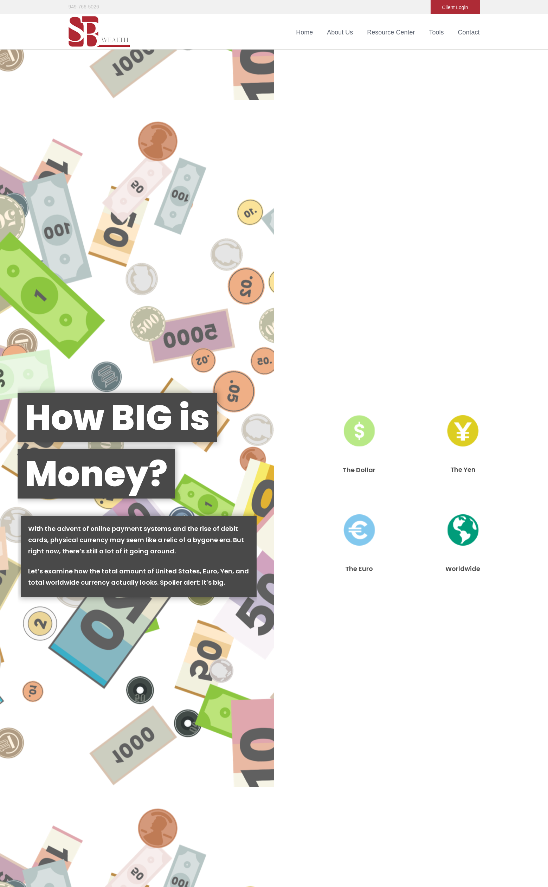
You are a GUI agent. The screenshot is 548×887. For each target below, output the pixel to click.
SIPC (387, 804)
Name (14, 326)
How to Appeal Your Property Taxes (81, 654)
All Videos (79, 757)
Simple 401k (403, 654)
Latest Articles (84, 748)
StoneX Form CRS (249, 819)
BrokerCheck (383, 730)
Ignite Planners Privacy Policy (261, 834)
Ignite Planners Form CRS (257, 826)
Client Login (455, 7)
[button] (340, 32)
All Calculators (84, 766)
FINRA (363, 804)
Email (287, 326)
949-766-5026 (84, 6)
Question (19, 371)
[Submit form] (31, 423)
